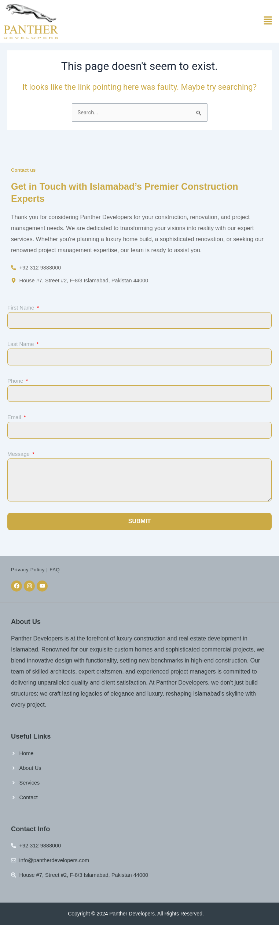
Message (19, 454)
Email (15, 417)
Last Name (21, 344)
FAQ (54, 569)
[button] (268, 21)
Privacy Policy (28, 569)
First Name (21, 307)
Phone (16, 381)
